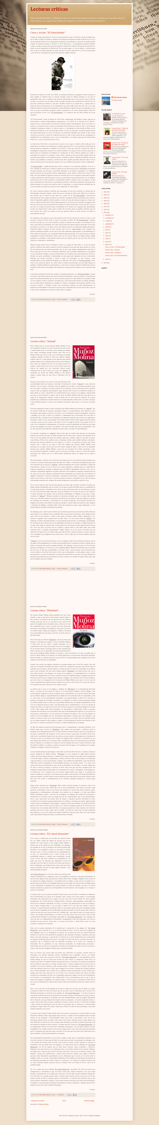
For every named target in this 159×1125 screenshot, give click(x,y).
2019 (105, 201)
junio (107, 233)
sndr (81, 1115)
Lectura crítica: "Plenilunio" (44, 610)
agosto (107, 227)
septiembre (108, 224)
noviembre (108, 218)
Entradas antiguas (89, 1100)
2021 (105, 195)
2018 (105, 203)
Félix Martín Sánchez (120, 97)
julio (106, 230)
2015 (105, 212)
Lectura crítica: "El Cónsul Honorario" (49, 833)
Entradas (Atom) (44, 1104)
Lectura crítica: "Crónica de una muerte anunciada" (120, 129)
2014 (105, 263)
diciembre (108, 215)
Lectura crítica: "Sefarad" (43, 341)
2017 (105, 206)
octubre (107, 221)
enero (107, 259)
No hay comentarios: (62, 299)
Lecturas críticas (49, 9)
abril (106, 238)
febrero (107, 244)
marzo (107, 241)
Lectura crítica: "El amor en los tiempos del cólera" (120, 143)
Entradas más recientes (37, 1100)
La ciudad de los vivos (118, 113)
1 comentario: (60, 1094)
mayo (107, 235)
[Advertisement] (62, 319)
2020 (105, 198)
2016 (105, 209)
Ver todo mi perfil (117, 100)
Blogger (97, 1115)
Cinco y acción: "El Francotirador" (47, 32)
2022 (105, 192)
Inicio (64, 1100)
